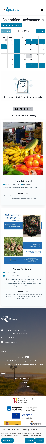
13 (6, 50)
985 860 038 (9, 338)
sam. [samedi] (35, 37)
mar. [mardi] (10, 37)
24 (31, 54)
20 (6, 54)
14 (12, 50)
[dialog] (23, 435)
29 (6, 40)
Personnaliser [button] (7, 440)
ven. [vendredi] (29, 37)
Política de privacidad (23, 378)
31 (31, 59)
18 (37, 50)
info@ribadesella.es (11, 342)
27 (6, 59)
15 (19, 50)
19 (43, 50)
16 (25, 50)
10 (31, 45)
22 (19, 54)
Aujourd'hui (6, 31)
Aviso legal (23, 382)
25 (37, 54)
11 (37, 45)
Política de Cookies (23, 386)
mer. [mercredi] (17, 37)
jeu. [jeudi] (23, 37)
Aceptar (39, 440)
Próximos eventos (11, 25)
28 (12, 59)
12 (43, 45)
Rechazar (30, 440)
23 (25, 54)
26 (43, 54)
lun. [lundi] (4, 37)
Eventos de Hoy (23, 109)
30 (12, 40)
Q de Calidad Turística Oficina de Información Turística (23, 365)
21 (12, 54)
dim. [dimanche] (41, 37)
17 (31, 50)
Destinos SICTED (23, 357)
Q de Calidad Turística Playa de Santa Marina (23, 361)
